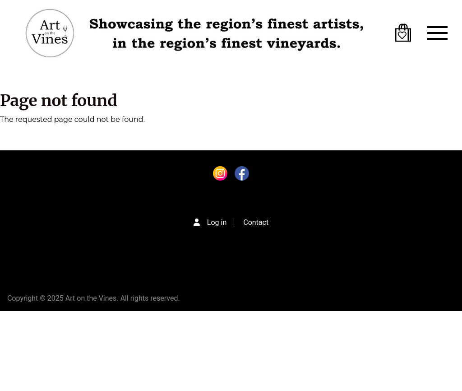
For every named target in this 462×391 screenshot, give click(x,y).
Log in (216, 222)
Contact (255, 222)
